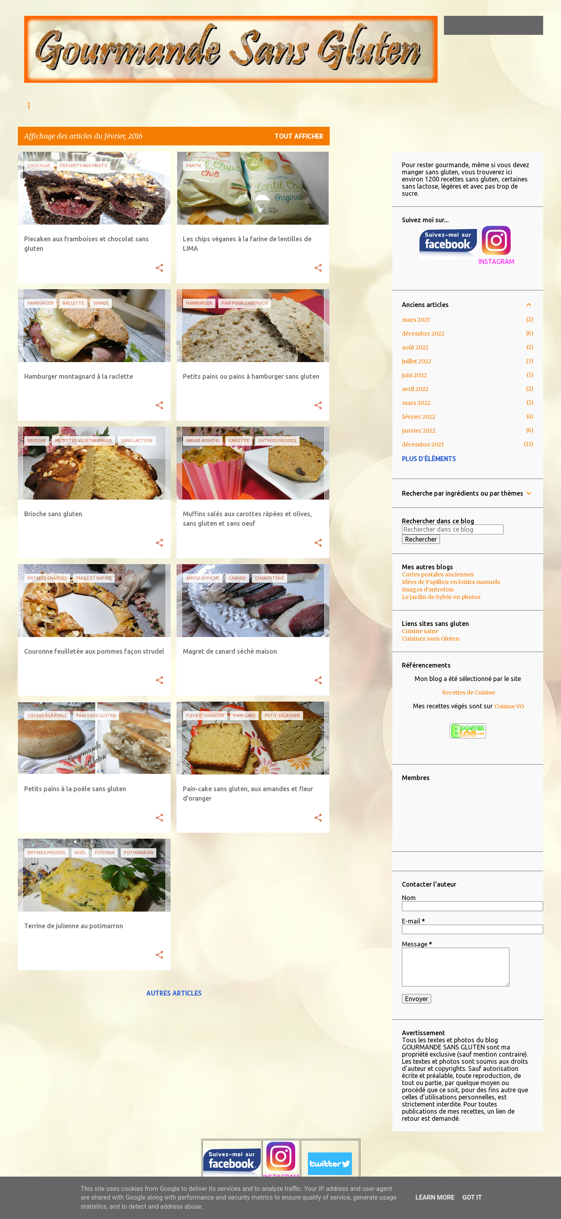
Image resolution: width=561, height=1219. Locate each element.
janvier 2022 (419, 430)
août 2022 (415, 347)
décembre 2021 (423, 444)
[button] (159, 268)
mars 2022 (416, 402)
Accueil (34, 105)
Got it (472, 1197)
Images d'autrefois (427, 589)
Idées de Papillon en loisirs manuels (451, 582)
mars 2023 (416, 319)
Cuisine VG (509, 706)
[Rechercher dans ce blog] (501, 25)
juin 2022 (414, 375)
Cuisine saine (420, 631)
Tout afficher (299, 136)
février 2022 (418, 416)
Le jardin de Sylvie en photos (441, 597)
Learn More (434, 1197)
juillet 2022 (416, 361)
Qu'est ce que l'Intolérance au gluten (157, 105)
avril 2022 (415, 389)
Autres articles (174, 993)
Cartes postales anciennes (438, 574)
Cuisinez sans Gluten (430, 638)
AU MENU (74, 105)
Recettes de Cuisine (468, 692)
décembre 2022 (423, 333)
